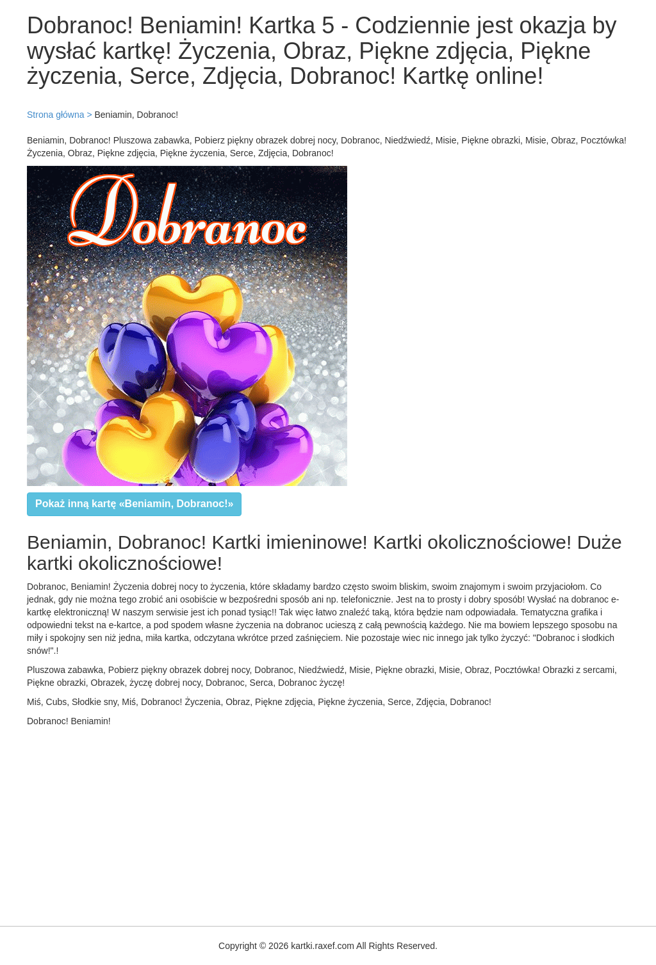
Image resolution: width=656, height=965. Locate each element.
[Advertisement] (328, 823)
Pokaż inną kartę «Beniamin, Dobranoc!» (134, 503)
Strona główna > (59, 114)
